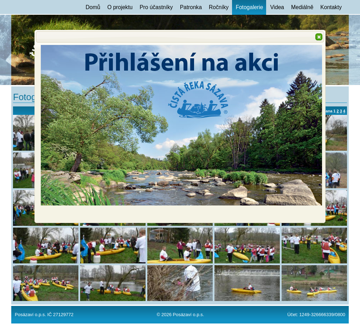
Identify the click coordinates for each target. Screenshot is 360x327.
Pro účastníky (156, 7)
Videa (277, 7)
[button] (318, 36)
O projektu (120, 7)
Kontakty (331, 7)
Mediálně (302, 7)
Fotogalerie (249, 7)
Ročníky (219, 7)
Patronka (191, 7)
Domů (93, 7)
